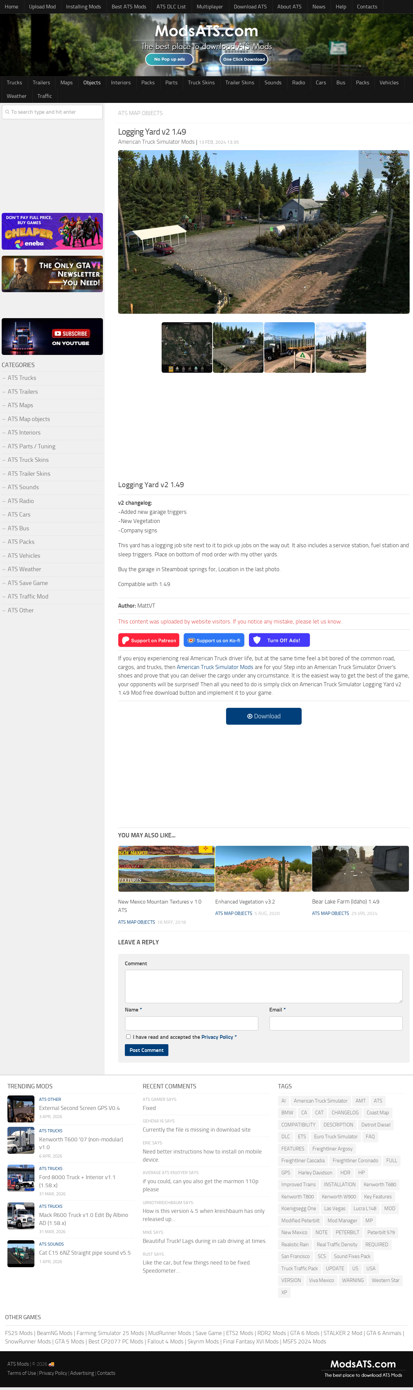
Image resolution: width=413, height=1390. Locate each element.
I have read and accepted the (181, 1039)
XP (284, 1295)
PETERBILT (347, 1235)
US (355, 1271)
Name (133, 1012)
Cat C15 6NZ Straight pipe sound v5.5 (85, 1255)
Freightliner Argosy (332, 1151)
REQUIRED (376, 1247)
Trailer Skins (218, 84)
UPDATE (335, 1271)
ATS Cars (19, 517)
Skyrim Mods (203, 1344)
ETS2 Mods (239, 1335)
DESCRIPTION (338, 1127)
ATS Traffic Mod (28, 599)
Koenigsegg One (298, 1211)
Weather (379, 84)
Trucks (13, 84)
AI (283, 1103)
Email (277, 1012)
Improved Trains (298, 1187)
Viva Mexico (321, 1283)
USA (371, 1271)
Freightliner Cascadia (303, 1163)
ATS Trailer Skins (29, 476)
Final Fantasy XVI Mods (251, 1344)
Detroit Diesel (375, 1127)
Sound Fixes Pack (352, 1259)
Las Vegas (335, 1211)
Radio (272, 84)
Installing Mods (80, 7)
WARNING (353, 1283)
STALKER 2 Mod (343, 1335)
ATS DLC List (164, 7)
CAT (319, 1115)
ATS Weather (24, 572)
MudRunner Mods (169, 1335)
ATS (378, 1103)
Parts (155, 84)
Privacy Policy (217, 1039)
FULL (391, 1163)
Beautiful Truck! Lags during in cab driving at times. (205, 1243)
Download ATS (239, 7)
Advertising (82, 1375)
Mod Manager (342, 1223)
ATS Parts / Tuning (31, 448)
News (303, 7)
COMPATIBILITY (298, 1127)
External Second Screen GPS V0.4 (79, 1110)
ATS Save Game (28, 585)
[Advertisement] (264, 431)
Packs (135, 84)
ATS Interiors (24, 435)
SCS (322, 1259)
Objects (84, 84)
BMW (287, 1115)
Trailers (37, 84)
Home (10, 7)
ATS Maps (20, 408)
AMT (361, 1103)
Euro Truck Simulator (336, 1139)
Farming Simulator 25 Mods (110, 1335)
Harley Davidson (315, 1175)
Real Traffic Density (337, 1247)
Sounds (249, 84)
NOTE (321, 1235)
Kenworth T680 (380, 1187)
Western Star (386, 1283)
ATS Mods (18, 1366)
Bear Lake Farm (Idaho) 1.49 (346, 903)
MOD (389, 1211)
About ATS (277, 7)
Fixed (149, 1110)
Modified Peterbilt (300, 1223)
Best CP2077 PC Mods (115, 1344)
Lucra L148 (365, 1211)
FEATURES (292, 1151)
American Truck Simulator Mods (215, 669)
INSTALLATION (340, 1187)
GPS (285, 1175)
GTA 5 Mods (69, 1344)
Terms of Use (21, 1375)
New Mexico (294, 1235)
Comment (136, 966)
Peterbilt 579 (381, 1235)
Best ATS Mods (124, 7)
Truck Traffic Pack (299, 1271)
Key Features (378, 1199)
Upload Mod (39, 7)
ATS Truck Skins (28, 462)
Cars (291, 84)
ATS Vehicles (24, 558)
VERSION (291, 1283)
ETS (302, 1139)
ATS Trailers (23, 394)
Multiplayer (201, 7)
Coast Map (378, 1115)
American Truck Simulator (321, 1103)
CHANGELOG (345, 1115)
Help (323, 7)
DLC (285, 1139)
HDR (345, 1175)
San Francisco (295, 1259)
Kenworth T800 (297, 1199)
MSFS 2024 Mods (304, 1344)
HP (361, 1175)
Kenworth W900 (339, 1199)
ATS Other (21, 612)
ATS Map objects (143, 115)
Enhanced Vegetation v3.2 (247, 903)
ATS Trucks (22, 380)
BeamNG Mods (55, 1335)
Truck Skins (182, 84)
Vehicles (352, 84)
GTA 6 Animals (384, 1335)
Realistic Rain (295, 1247)
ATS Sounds (23, 490)
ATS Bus (18, 530)
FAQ (370, 1139)
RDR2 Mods (271, 1335)
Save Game (208, 1335)
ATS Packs (21, 544)
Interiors (110, 84)
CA (304, 1115)
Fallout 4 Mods (165, 1344)
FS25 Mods (19, 1335)
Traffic (13, 98)
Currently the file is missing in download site (197, 1132)
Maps (60, 84)
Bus (308, 84)
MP (369, 1223)
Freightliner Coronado (355, 1163)
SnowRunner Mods (28, 1344)
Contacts (346, 7)
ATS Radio (21, 503)
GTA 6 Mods (305, 1335)
